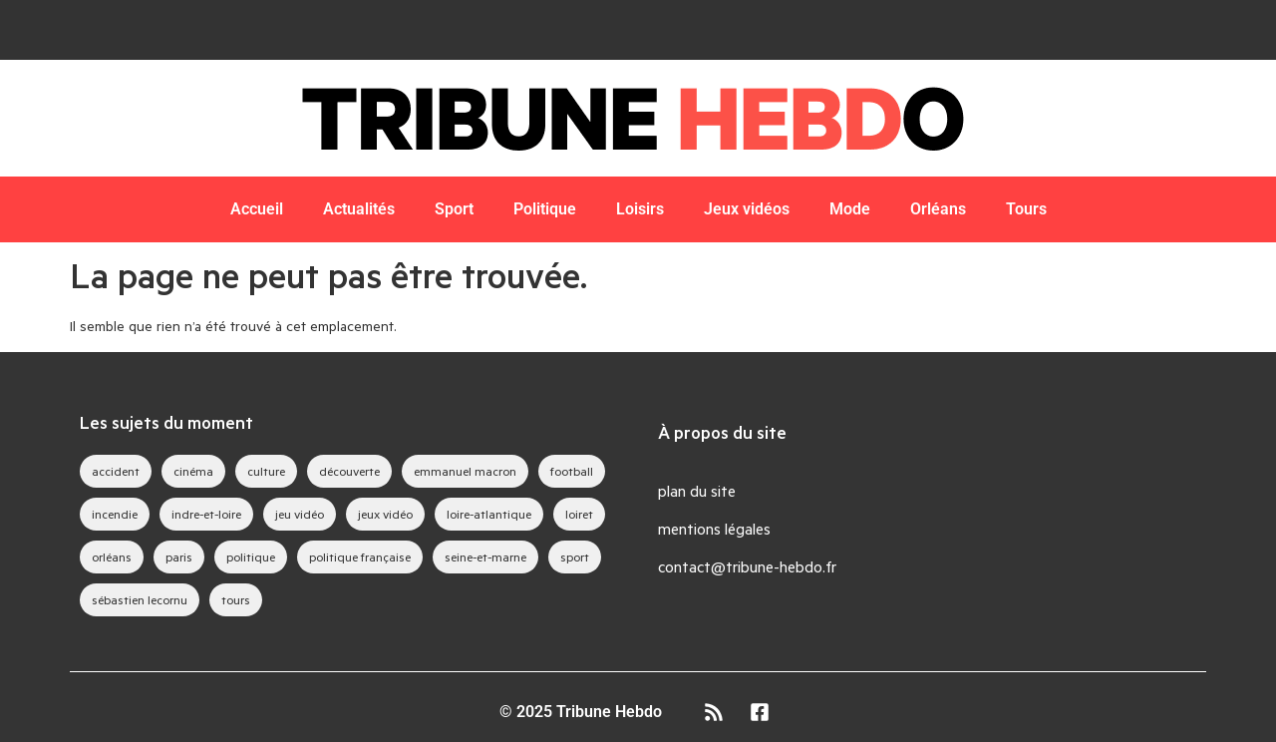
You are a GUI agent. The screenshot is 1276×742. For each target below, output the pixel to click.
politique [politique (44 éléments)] (250, 556)
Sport (454, 208)
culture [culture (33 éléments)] (266, 471)
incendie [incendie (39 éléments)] (115, 514)
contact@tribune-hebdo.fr (747, 566)
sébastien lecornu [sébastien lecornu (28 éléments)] (139, 599)
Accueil (256, 208)
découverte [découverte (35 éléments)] (349, 471)
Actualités (359, 208)
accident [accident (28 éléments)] (116, 471)
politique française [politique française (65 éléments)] (360, 556)
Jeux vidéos (747, 208)
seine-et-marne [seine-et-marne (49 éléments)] (485, 556)
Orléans (938, 208)
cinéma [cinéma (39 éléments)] (193, 471)
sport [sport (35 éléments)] (574, 556)
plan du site (697, 490)
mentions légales (714, 528)
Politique (544, 208)
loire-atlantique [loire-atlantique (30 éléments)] (489, 514)
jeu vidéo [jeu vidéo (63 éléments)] (299, 514)
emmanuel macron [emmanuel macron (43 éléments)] (465, 471)
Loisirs (640, 208)
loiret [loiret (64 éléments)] (579, 514)
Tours (1026, 208)
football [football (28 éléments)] (571, 471)
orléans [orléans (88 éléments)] (112, 556)
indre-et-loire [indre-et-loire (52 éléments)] (206, 514)
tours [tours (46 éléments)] (235, 599)
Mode (849, 208)
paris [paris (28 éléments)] (178, 556)
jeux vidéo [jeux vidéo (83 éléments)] (385, 514)
